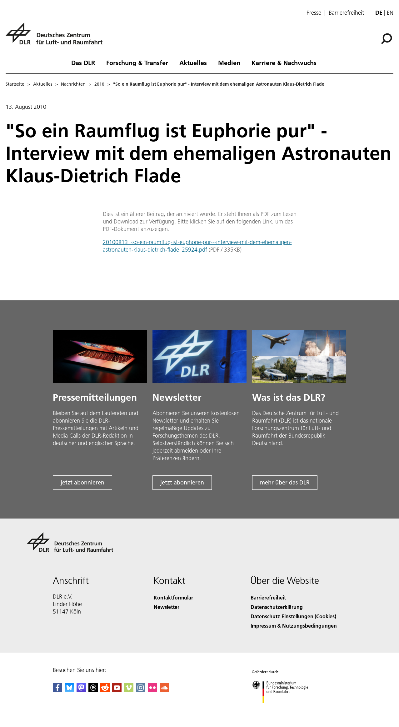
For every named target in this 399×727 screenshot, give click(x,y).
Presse (314, 12)
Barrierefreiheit (346, 12)
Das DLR (83, 62)
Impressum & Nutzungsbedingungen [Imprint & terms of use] (294, 625)
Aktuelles (193, 62)
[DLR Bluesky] (69, 690)
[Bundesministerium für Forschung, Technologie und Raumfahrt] (286, 709)
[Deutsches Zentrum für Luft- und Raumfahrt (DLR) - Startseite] (56, 37)
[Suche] (386, 38)
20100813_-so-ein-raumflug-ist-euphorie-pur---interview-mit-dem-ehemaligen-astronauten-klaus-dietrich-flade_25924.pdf (197, 245)
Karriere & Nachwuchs (284, 62)
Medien (229, 62)
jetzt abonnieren (82, 482)
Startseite (15, 84)
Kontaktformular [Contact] (173, 597)
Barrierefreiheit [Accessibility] (268, 597)
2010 (99, 84)
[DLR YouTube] (117, 690)
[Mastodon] (81, 690)
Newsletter (166, 607)
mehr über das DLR (285, 482)
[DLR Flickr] (152, 690)
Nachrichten (73, 84)
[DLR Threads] (93, 690)
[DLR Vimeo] (128, 690)
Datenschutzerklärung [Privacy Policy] (277, 607)
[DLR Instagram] (140, 690)
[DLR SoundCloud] (164, 690)
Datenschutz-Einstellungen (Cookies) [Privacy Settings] (293, 616)
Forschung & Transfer (137, 62)
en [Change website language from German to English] (390, 12)
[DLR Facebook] (57, 690)
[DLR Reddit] (105, 690)
